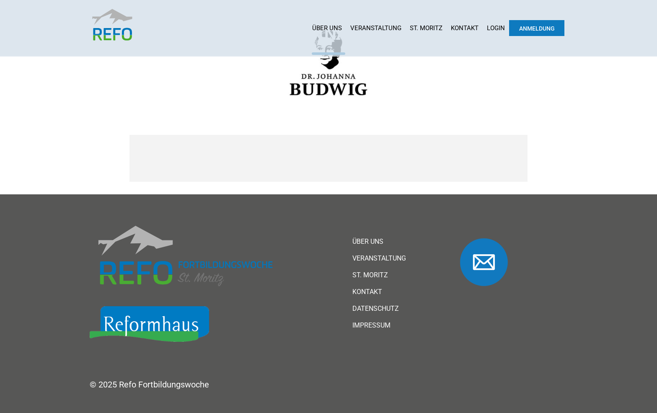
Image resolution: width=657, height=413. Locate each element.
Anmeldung (537, 28)
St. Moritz (426, 28)
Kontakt (465, 28)
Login (496, 28)
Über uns (327, 28)
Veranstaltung (375, 28)
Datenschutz (375, 308)
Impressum (371, 325)
